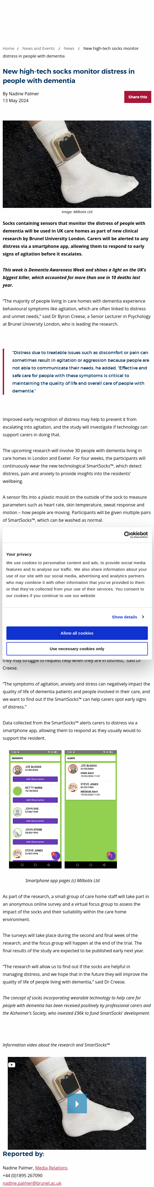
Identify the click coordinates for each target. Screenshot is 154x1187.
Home (8, 48)
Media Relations (51, 1168)
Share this (137, 96)
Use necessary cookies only (77, 648)
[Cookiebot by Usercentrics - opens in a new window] (124, 534)
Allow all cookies (77, 633)
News (69, 48)
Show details (124, 617)
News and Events (38, 48)
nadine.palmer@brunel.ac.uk (32, 1183)
